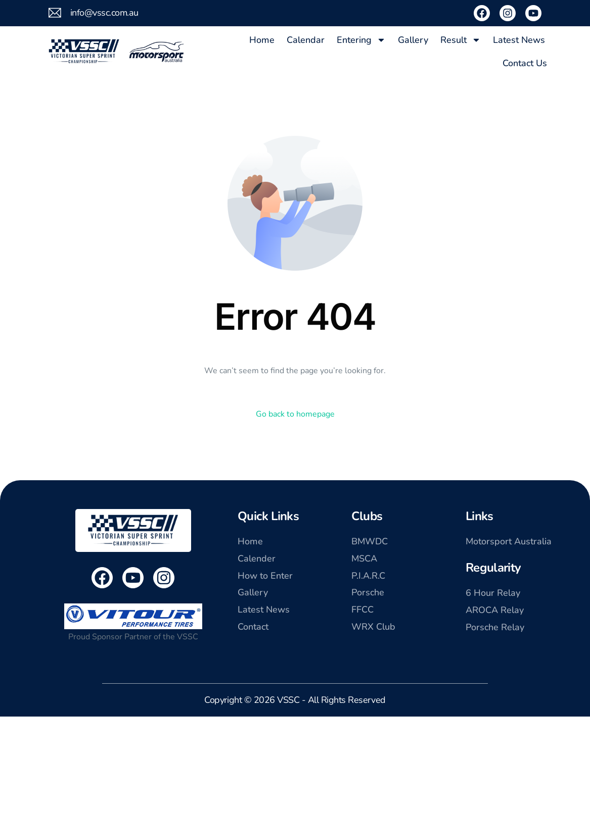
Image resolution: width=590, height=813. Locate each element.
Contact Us (525, 63)
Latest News (519, 40)
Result (460, 39)
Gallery (413, 40)
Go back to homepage (295, 414)
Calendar (306, 40)
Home (262, 40)
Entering (361, 39)
